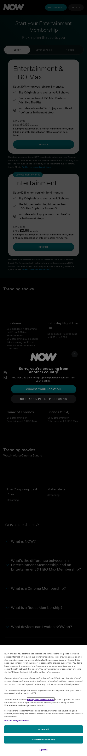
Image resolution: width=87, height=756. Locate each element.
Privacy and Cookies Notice (40, 699)
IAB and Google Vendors (16, 720)
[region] (43, 700)
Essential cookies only (43, 739)
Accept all (43, 729)
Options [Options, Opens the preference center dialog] (44, 749)
